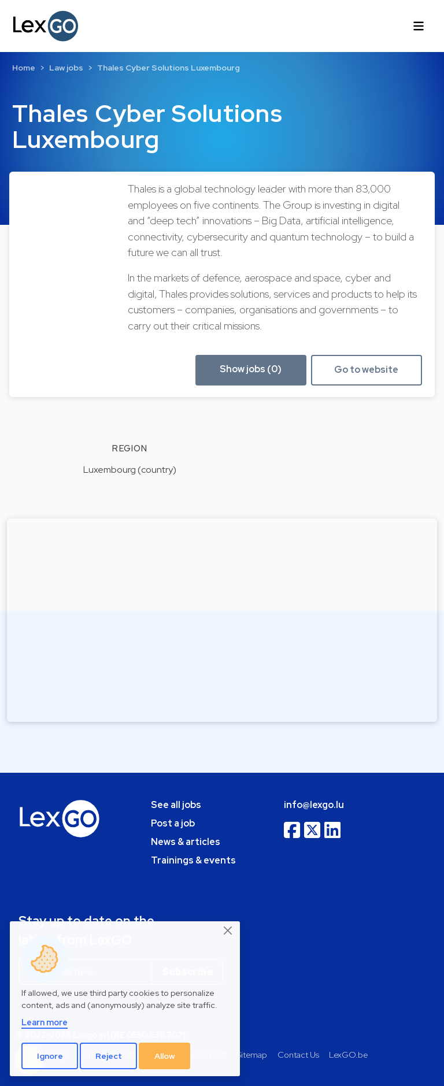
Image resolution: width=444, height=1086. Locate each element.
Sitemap (251, 1054)
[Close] (228, 931)
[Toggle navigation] (418, 26)
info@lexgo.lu (314, 805)
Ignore (50, 1056)
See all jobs (176, 805)
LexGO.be (348, 1054)
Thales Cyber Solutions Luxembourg (168, 67)
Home (23, 67)
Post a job (173, 823)
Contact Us (298, 1054)
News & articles (185, 842)
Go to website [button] (366, 370)
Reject (108, 1056)
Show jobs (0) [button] (251, 369)
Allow (164, 1056)
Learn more (44, 1022)
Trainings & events (193, 860)
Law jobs (66, 67)
